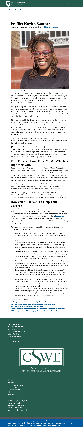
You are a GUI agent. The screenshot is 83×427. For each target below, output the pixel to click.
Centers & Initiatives (16, 389)
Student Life (13, 387)
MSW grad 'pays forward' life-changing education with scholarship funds (34, 311)
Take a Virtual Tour (16, 402)
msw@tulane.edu (14, 336)
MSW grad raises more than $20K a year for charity (27, 306)
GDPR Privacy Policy (54, 425)
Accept (70, 423)
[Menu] (76, 4)
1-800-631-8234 (13, 334)
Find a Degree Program (18, 400)
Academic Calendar (16, 405)
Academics (12, 382)
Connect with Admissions (19, 410)
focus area (59, 216)
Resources (12, 394)
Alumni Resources (16, 407)
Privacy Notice (42, 425)
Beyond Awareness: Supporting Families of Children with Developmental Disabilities (38, 308)
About (10, 392)
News (22, 10)
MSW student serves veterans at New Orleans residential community (33, 304)
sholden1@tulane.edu (50, 27)
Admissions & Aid (15, 384)
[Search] (67, 4)
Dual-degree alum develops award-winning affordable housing (30, 302)
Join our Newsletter (15, 338)
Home (11, 10)
